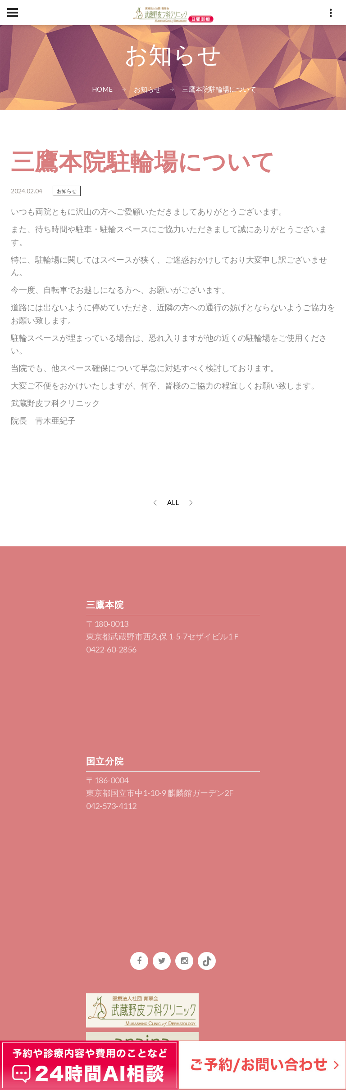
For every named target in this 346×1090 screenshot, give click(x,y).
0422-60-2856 (111, 649)
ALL (173, 502)
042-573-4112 (111, 806)
